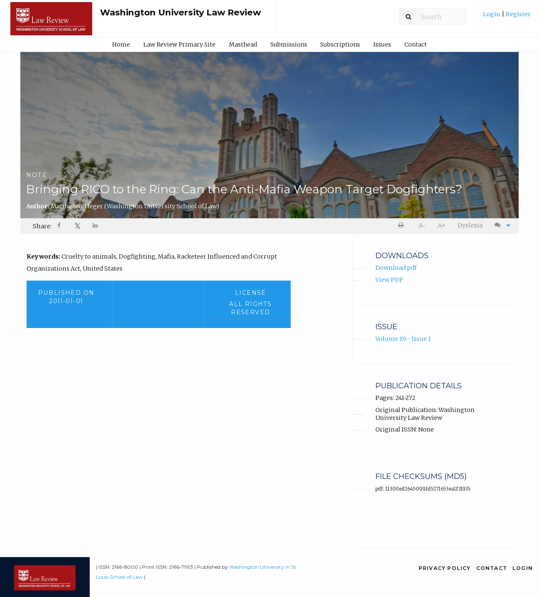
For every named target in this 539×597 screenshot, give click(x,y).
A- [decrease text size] (422, 225)
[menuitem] (507, 17)
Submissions (288, 44)
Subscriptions (340, 44)
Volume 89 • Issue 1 (403, 339)
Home (121, 44)
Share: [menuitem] (42, 226)
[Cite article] (500, 225)
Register (518, 14)
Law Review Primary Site (179, 44)
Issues (382, 44)
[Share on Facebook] (59, 226)
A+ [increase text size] (442, 225)
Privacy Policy (445, 568)
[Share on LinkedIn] (95, 226)
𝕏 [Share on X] (77, 226)
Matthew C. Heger (135, 206)
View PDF (389, 280)
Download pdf (395, 268)
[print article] (402, 225)
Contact (415, 44)
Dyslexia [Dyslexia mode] (470, 225)
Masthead (243, 44)
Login (492, 14)
